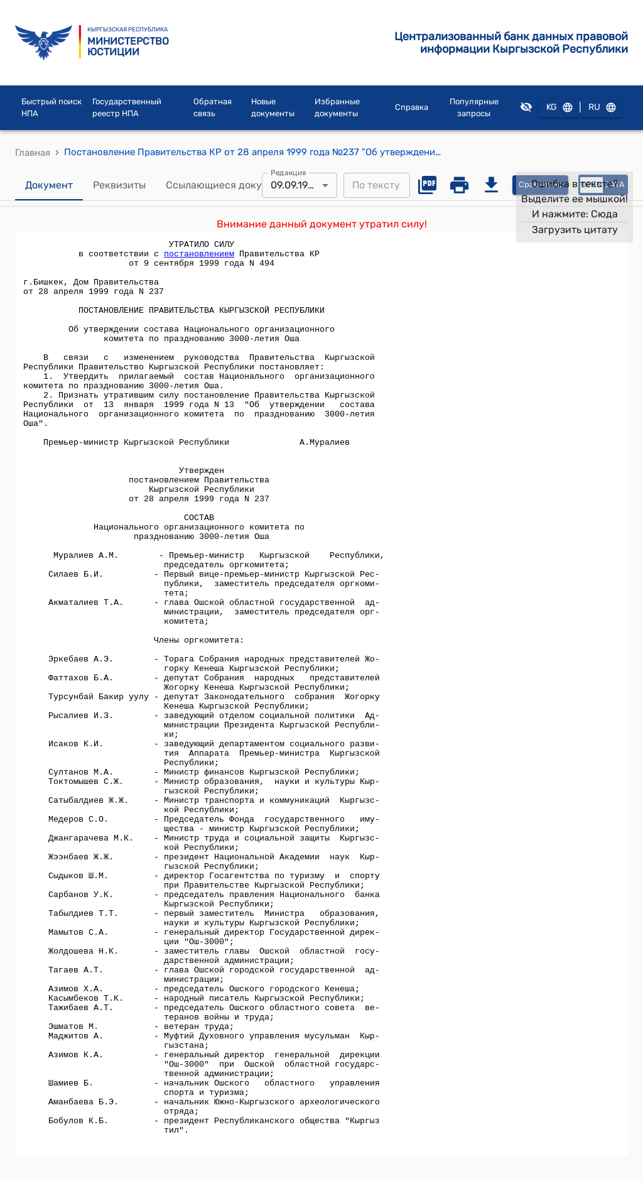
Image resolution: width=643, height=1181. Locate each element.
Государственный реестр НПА (126, 108)
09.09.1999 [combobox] (295, 185)
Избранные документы (337, 108)
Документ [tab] (49, 185)
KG (559, 107)
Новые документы (272, 108)
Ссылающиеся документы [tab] (229, 185)
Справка (411, 107)
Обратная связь (212, 108)
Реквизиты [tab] (119, 185)
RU (601, 107)
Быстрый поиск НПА (51, 108)
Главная (32, 152)
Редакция (288, 172)
